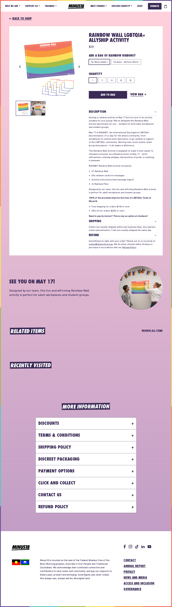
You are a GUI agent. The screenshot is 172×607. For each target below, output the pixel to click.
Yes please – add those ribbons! (126, 62)
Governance (132, 589)
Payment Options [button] (56, 471)
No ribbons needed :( (99, 62)
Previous (20, 66)
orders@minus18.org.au (101, 244)
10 (112, 80)
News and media (135, 577)
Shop (140, 6)
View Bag (136, 94)
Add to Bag (108, 95)
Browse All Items (152, 330)
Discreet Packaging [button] (59, 459)
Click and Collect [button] (56, 483)
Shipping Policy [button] (54, 447)
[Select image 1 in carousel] (23, 108)
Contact (130, 560)
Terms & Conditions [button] (59, 435)
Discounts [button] (48, 423)
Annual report (135, 566)
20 (121, 80)
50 (130, 80)
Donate (154, 6)
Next (79, 66)
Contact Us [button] (50, 495)
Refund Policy (129, 247)
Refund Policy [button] (53, 507)
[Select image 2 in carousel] (38, 108)
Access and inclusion (139, 583)
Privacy (129, 571)
